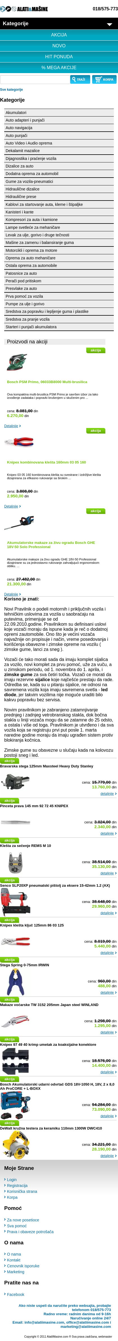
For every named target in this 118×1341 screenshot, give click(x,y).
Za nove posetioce (23, 1220)
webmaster (105, 1336)
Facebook (15, 1294)
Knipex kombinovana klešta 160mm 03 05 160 (46, 462)
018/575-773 (105, 8)
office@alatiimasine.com (87, 1322)
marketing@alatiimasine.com (85, 1326)
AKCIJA (59, 34)
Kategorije (12, 100)
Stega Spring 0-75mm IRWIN (24, 965)
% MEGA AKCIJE (59, 67)
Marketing (15, 1272)
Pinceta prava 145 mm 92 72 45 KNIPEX (34, 806)
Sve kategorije (11, 90)
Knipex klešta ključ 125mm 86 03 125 (32, 925)
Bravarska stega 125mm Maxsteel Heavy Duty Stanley (46, 766)
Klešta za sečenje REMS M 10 (25, 846)
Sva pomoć (17, 1226)
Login (12, 1179)
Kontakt (13, 1260)
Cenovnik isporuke (23, 1266)
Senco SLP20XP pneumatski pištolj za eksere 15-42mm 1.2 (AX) (55, 885)
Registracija (17, 1185)
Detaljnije (11, 426)
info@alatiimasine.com (44, 1322)
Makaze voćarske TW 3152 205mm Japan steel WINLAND (49, 1005)
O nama (14, 1254)
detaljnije (107, 794)
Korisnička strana (22, 1191)
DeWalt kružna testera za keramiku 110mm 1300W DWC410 (51, 1128)
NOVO (58, 45)
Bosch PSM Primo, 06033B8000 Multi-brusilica (47, 382)
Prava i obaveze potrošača (30, 1232)
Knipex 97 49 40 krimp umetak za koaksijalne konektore (48, 1044)
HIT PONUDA (59, 56)
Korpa (12, 1197)
